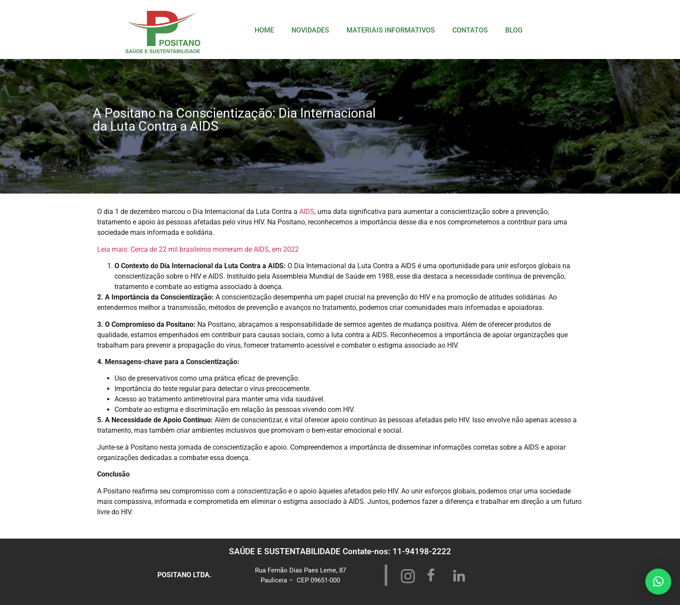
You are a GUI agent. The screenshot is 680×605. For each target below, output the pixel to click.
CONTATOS (470, 30)
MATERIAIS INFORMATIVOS (391, 30)
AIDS (306, 211)
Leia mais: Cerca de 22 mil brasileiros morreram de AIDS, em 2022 (198, 249)
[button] (658, 582)
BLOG (514, 30)
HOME (264, 30)
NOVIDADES (310, 30)
